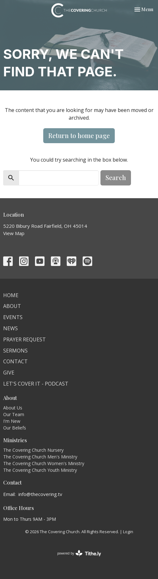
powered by (79, 553)
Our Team (13, 414)
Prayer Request (24, 339)
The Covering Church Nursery (33, 450)
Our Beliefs (14, 428)
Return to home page (79, 135)
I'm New (11, 421)
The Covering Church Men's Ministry (40, 457)
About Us (12, 408)
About (12, 306)
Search (116, 177)
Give (8, 372)
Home (10, 295)
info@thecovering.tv (40, 494)
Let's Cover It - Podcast (35, 383)
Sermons (15, 350)
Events (13, 317)
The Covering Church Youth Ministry (40, 470)
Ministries (15, 440)
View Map (13, 233)
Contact (15, 361)
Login (128, 531)
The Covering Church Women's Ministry (43, 463)
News (10, 328)
